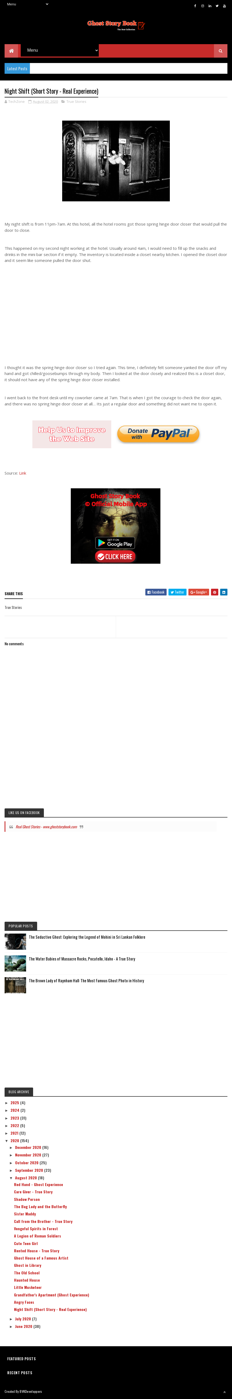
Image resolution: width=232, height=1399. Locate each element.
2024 (15, 1110)
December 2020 (28, 1147)
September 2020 (29, 1170)
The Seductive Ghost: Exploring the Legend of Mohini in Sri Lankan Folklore (87, 937)
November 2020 (28, 1155)
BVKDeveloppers (31, 1391)
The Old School (27, 1273)
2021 (14, 1133)
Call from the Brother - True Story (43, 1221)
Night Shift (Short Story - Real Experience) (50, 1309)
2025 (15, 1103)
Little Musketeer (28, 1287)
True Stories (76, 101)
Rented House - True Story (36, 1251)
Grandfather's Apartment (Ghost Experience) (51, 1295)
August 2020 (26, 1178)
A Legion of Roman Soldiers (37, 1236)
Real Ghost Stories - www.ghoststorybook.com (46, 827)
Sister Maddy (25, 1214)
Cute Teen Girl (26, 1243)
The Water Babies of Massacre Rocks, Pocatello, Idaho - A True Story (82, 959)
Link (22, 473)
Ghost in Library (27, 1265)
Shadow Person (27, 1199)
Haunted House (27, 1280)
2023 (15, 1118)
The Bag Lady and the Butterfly (40, 1206)
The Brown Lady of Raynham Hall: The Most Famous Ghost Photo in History (86, 981)
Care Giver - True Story (33, 1192)
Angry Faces (24, 1302)
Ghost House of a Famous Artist (41, 1258)
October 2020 (27, 1163)
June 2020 (24, 1326)
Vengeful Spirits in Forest (36, 1229)
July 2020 (23, 1319)
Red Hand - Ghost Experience (38, 1184)
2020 (15, 1141)
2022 (15, 1125)
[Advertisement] (116, 308)
